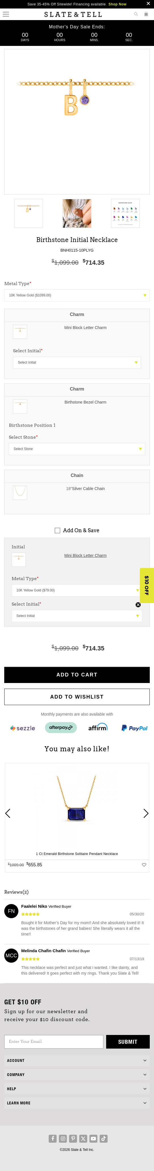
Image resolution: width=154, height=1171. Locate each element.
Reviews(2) (16, 892)
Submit (128, 1041)
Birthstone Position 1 (32, 425)
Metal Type (25, 578)
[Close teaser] (138, 605)
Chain (77, 475)
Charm (77, 314)
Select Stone (23, 437)
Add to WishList (77, 697)
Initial (18, 547)
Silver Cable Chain (88, 488)
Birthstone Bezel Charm (85, 402)
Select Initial (28, 350)
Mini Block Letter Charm (85, 327)
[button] (147, 585)
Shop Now (117, 4)
